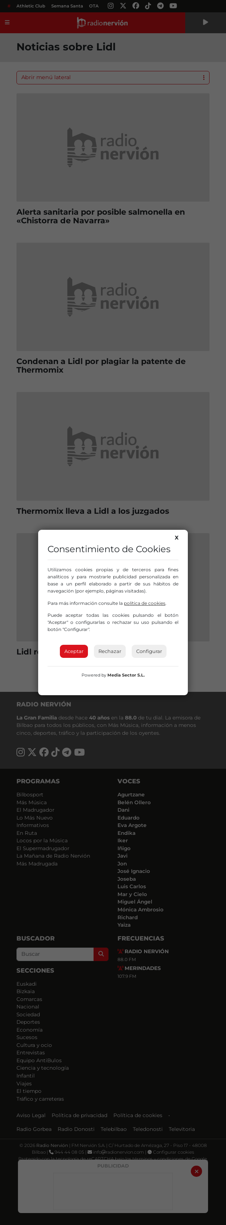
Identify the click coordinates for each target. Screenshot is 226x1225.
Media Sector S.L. (126, 675)
